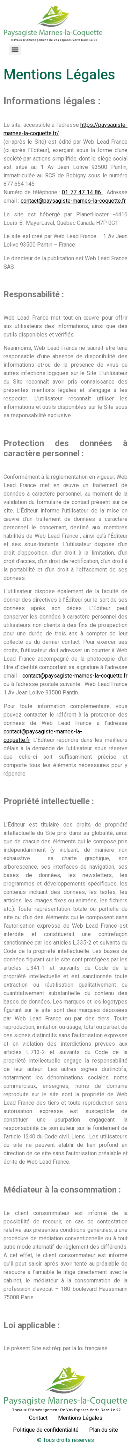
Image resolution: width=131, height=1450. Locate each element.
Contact (38, 1418)
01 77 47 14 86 (82, 192)
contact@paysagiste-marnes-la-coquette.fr (73, 200)
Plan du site (103, 1429)
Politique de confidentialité (46, 1429)
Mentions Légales (80, 1418)
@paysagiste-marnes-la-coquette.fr (84, 675)
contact (31, 675)
